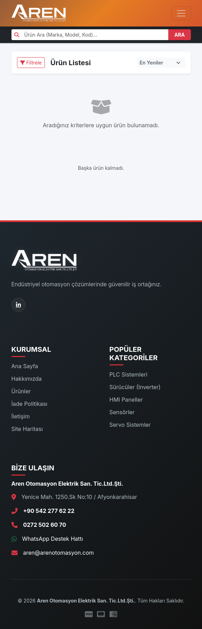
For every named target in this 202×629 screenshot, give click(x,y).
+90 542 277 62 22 (49, 510)
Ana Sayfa (24, 366)
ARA (179, 35)
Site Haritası (27, 428)
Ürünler (21, 391)
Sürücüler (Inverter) (135, 387)
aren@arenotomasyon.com (58, 552)
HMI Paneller (126, 399)
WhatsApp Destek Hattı (52, 538)
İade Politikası (29, 403)
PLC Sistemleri (128, 374)
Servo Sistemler (130, 424)
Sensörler (122, 412)
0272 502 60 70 (44, 524)
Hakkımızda (26, 378)
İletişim (20, 416)
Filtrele (31, 63)
